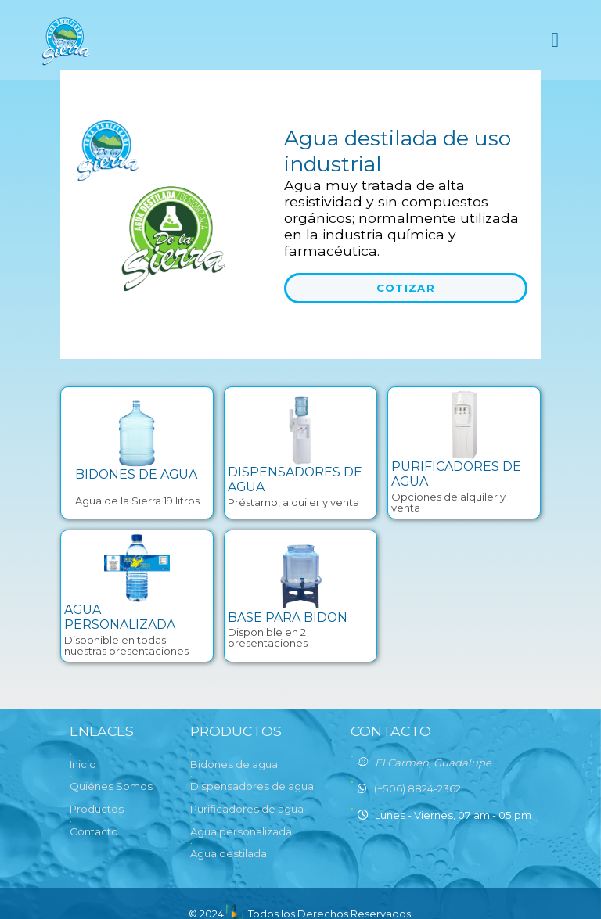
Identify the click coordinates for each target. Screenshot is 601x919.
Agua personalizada (241, 831)
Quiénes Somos (111, 786)
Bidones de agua (234, 764)
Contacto (94, 831)
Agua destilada (228, 853)
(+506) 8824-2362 (417, 788)
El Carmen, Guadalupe (433, 762)
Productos (97, 808)
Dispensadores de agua (252, 786)
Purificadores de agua (247, 808)
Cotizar (405, 288)
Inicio (83, 764)
